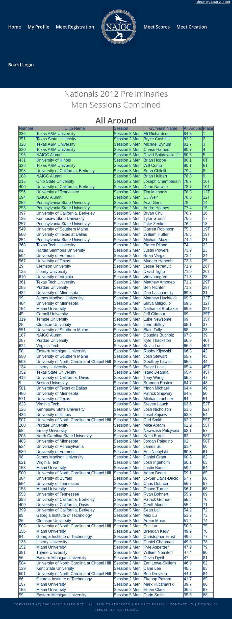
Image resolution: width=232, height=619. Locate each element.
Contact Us (181, 604)
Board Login (21, 65)
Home (14, 27)
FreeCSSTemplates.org (115, 609)
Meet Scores (157, 27)
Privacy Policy (150, 604)
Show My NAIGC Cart (213, 2)
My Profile (38, 27)
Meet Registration (75, 27)
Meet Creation (191, 27)
